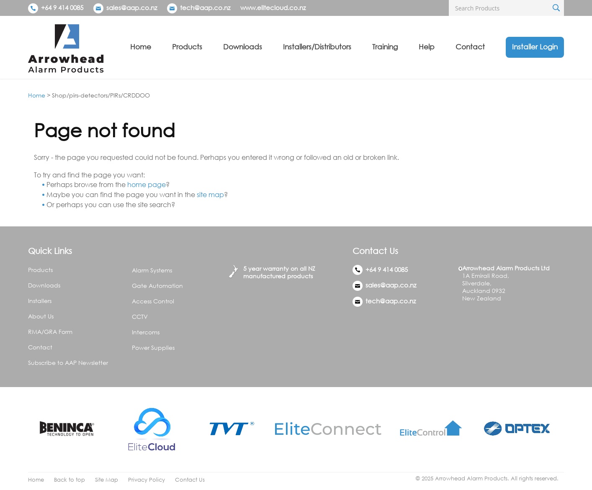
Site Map (106, 479)
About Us (41, 316)
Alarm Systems (152, 270)
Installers (39, 300)
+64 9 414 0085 (55, 7)
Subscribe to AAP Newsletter (68, 362)
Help (427, 46)
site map (210, 194)
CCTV (140, 316)
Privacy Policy (146, 479)
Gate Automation (157, 285)
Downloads (242, 46)
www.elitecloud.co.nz (273, 7)
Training (385, 46)
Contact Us (190, 479)
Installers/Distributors (317, 46)
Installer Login (535, 46)
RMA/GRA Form (50, 331)
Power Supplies (153, 347)
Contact (470, 46)
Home (140, 46)
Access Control (153, 301)
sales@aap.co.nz (131, 7)
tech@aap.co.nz (205, 7)
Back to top (69, 479)
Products (187, 46)
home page (146, 184)
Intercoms (146, 332)
